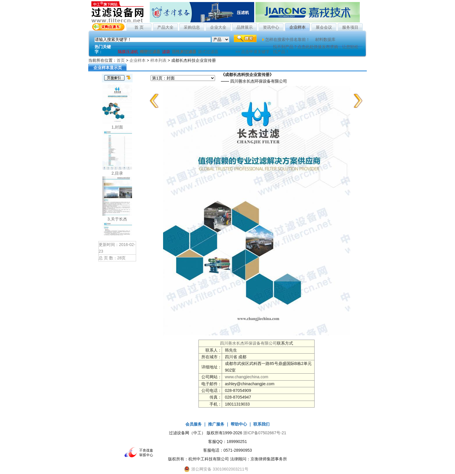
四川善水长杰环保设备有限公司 (258, 81)
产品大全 (165, 27)
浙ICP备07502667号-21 (264, 432)
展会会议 (324, 27)
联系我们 (261, 424)
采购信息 (192, 27)
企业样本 (297, 27)
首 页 (139, 27)
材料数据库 (325, 39)
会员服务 (193, 424)
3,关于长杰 (117, 219)
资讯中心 (271, 27)
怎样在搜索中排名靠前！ (287, 39)
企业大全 (218, 27)
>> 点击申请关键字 (252, 51)
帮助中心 (239, 424)
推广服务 (216, 424)
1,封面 (117, 127)
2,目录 (117, 173)
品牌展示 (244, 27)
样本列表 (158, 60)
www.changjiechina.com (246, 377)
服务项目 (350, 27)
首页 (121, 60)
